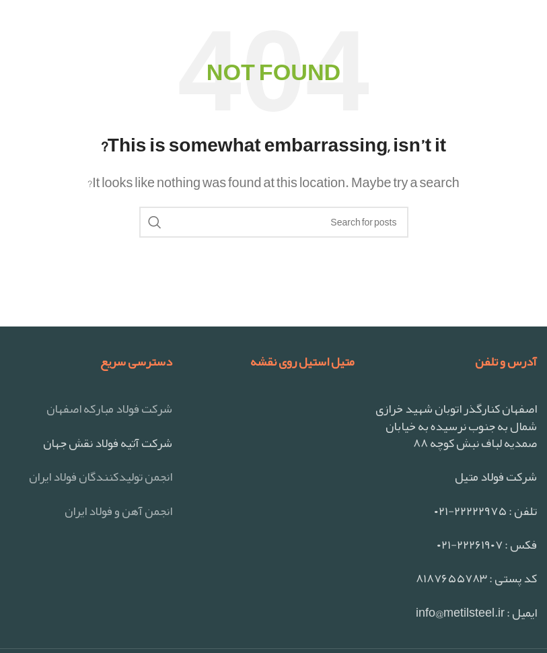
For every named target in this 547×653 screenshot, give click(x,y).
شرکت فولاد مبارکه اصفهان (109, 409)
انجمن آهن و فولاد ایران (118, 511)
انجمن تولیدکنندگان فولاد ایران (100, 477)
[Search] (273, 222)
